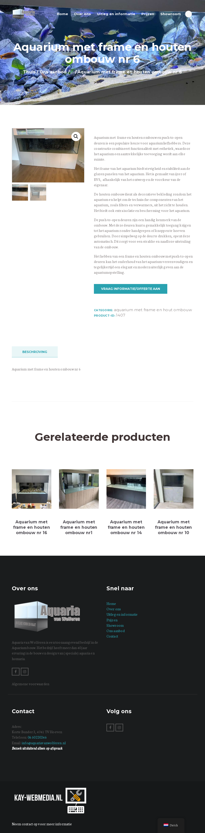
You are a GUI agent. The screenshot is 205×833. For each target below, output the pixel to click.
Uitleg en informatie (122, 614)
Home (111, 603)
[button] (76, 136)
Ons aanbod (53, 72)
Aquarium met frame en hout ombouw (153, 309)
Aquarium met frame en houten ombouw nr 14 (126, 527)
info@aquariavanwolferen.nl (44, 742)
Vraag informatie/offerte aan (130, 289)
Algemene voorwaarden (31, 683)
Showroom (115, 625)
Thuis (29, 72)
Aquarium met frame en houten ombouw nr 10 (173, 527)
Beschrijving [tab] (34, 352)
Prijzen (112, 620)
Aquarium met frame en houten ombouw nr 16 (31, 527)
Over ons (113, 608)
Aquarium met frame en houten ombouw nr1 (78, 527)
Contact (112, 636)
